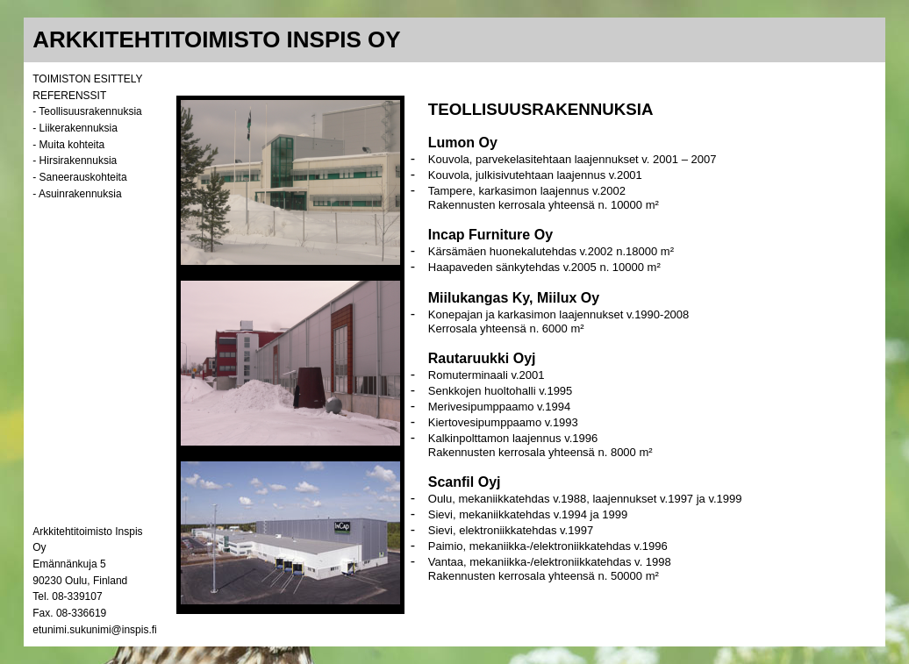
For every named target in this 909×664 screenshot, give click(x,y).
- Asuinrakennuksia (76, 194)
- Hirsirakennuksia (74, 160)
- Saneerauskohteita (79, 177)
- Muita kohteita (68, 145)
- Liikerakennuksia (75, 128)
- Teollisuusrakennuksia (87, 111)
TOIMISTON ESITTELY (87, 79)
